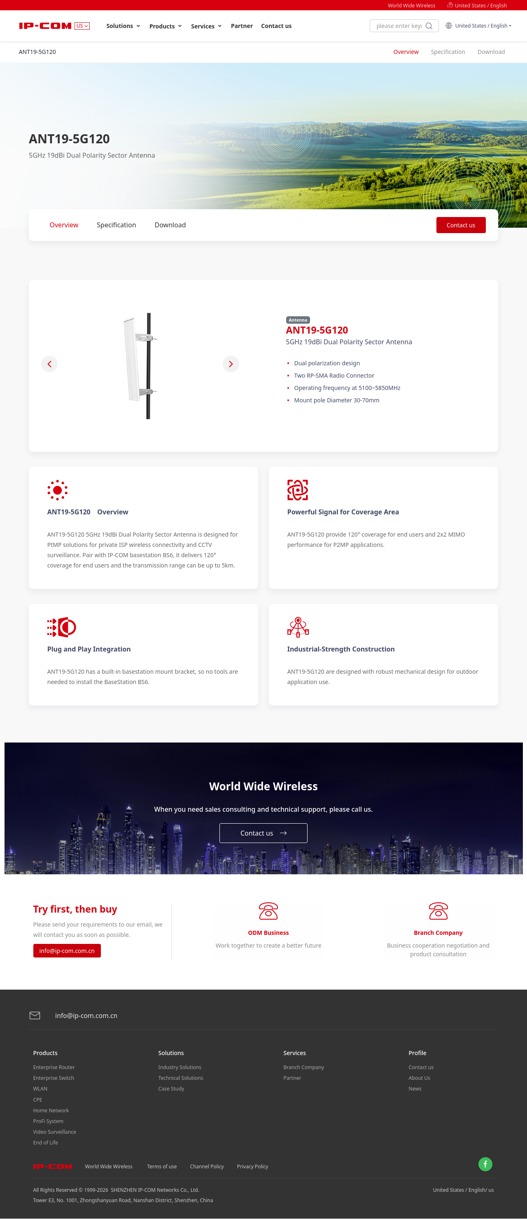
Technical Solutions (181, 1081)
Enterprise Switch (53, 1081)
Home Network (51, 1112)
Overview (64, 224)
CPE (37, 1102)
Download (170, 224)
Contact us (276, 26)
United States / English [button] (476, 26)
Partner (242, 26)
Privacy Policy (252, 1166)
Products (166, 26)
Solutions (123, 26)
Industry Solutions (180, 1071)
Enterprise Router (53, 1071)
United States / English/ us (463, 1190)
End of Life (45, 1143)
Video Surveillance (54, 1133)
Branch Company (304, 1071)
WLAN (40, 1091)
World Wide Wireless (411, 5)
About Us (419, 1081)
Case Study (171, 1091)
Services (207, 26)
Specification (116, 224)
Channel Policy (207, 1166)
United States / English (477, 5)
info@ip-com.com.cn (67, 953)
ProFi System (48, 1122)
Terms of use (162, 1166)
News (415, 1091)
